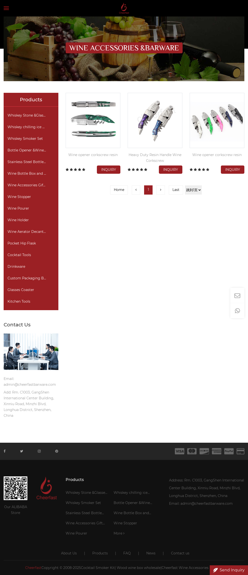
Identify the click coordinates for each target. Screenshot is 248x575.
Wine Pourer (18, 208)
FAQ (127, 553)
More (119, 533)
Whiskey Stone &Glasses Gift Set (33, 115)
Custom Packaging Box (28, 278)
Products (100, 553)
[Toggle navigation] (6, 8)
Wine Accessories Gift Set (29, 185)
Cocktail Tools (19, 255)
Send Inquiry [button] (229, 570)
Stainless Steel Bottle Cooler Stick (33, 162)
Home (119, 190)
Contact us (180, 553)
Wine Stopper (19, 197)
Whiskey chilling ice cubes (30, 127)
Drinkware (16, 266)
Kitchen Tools (19, 301)
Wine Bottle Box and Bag (29, 173)
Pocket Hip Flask (22, 243)
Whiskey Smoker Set (25, 138)
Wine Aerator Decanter (27, 231)
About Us (69, 553)
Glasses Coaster (21, 290)
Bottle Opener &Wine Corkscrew (33, 150)
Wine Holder (18, 220)
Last (175, 190)
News (150, 553)
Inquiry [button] (108, 169)
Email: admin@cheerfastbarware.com (201, 503)
